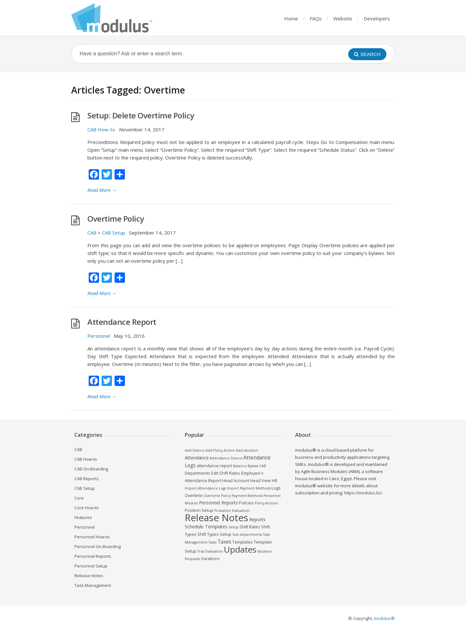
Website (342, 18)
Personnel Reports (92, 556)
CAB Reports (86, 478)
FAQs (316, 18)
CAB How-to (101, 129)
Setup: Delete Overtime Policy (140, 115)
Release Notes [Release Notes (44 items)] (216, 517)
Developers (377, 18)
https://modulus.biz (363, 493)
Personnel (98, 336)
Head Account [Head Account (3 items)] (235, 480)
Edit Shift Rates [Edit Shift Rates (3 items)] (225, 473)
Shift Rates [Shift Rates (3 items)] (249, 527)
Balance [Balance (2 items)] (240, 466)
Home (291, 18)
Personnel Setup (90, 566)
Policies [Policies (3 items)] (246, 503)
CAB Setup (113, 232)
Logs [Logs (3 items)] (276, 488)
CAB (91, 232)
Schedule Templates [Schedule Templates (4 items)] (206, 526)
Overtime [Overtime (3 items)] (194, 495)
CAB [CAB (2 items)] (262, 466)
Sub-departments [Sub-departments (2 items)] (247, 534)
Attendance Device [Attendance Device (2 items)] (226, 458)
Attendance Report (121, 321)
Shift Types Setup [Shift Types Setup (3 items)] (214, 534)
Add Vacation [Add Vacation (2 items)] (247, 450)
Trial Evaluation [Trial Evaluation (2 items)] (210, 551)
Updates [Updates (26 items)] (240, 549)
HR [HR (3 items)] (274, 480)
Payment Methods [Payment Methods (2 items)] (247, 495)
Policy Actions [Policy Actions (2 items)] (266, 503)
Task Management (92, 585)
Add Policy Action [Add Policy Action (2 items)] (220, 450)
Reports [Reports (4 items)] (257, 519)
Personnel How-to (92, 537)
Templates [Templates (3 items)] (242, 542)
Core (79, 498)
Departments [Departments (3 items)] (197, 473)
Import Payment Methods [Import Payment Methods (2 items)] (249, 488)
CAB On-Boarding (91, 469)
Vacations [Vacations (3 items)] (210, 558)
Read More (101, 190)
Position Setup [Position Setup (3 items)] (199, 510)
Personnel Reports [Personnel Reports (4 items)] (218, 503)
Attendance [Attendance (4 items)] (197, 458)
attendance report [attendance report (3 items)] (214, 465)
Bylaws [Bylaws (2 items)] (253, 466)
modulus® (384, 618)
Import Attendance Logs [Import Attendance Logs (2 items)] (205, 488)
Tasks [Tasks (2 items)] (212, 542)
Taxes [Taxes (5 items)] (224, 541)
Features (83, 517)
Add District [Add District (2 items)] (195, 450)
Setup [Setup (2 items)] (233, 527)
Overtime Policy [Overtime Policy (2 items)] (217, 495)
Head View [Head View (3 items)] (260, 480)
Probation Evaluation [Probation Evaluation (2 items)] (232, 510)
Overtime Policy (115, 218)
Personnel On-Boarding (97, 546)
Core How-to (86, 508)
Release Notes (88, 575)
